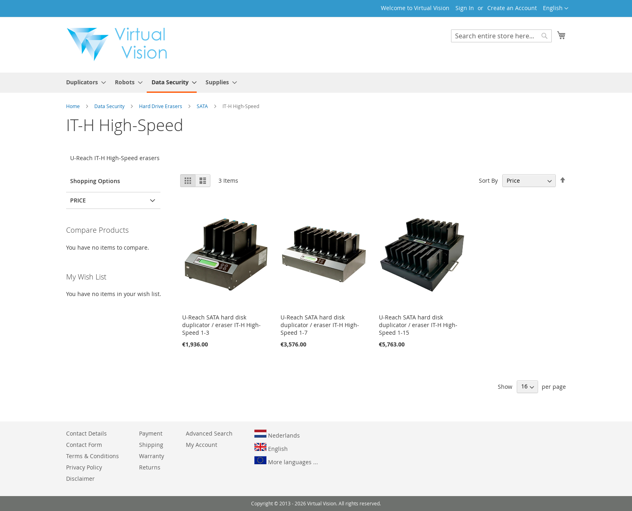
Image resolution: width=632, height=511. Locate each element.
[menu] (316, 83)
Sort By (488, 180)
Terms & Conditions (92, 456)
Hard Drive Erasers (161, 106)
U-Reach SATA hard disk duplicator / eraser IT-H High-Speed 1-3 (221, 324)
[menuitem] (83, 82)
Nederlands (277, 434)
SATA (203, 106)
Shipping (151, 444)
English (271, 448)
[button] (555, 8)
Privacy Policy (84, 467)
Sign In (464, 8)
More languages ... (286, 461)
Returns (149, 467)
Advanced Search (209, 433)
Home (73, 106)
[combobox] (501, 35)
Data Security (110, 106)
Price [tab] (78, 200)
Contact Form (84, 444)
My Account (201, 444)
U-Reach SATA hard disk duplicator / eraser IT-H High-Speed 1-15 (418, 324)
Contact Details (86, 433)
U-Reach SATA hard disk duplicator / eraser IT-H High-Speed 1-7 (320, 324)
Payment (150, 433)
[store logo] (121, 44)
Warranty (151, 456)
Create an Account (512, 8)
